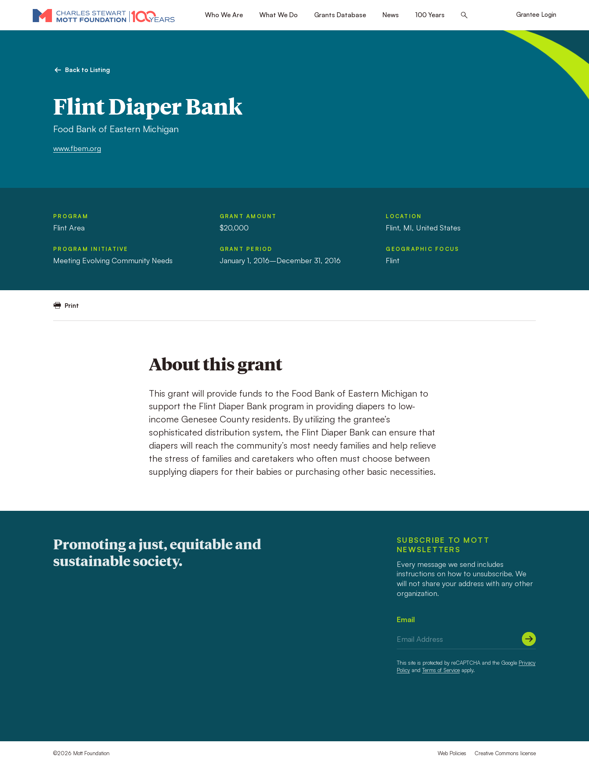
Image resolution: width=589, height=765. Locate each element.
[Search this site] (464, 15)
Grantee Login (536, 14)
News (390, 15)
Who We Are (224, 15)
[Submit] (529, 639)
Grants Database (340, 15)
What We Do (278, 15)
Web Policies (452, 753)
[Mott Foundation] (104, 15)
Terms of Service (441, 670)
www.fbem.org (77, 148)
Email (406, 619)
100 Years (430, 15)
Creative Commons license (505, 753)
